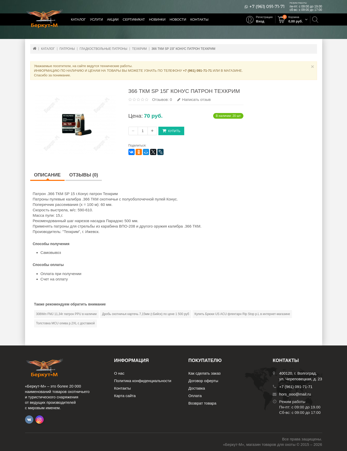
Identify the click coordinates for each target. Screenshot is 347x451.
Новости (178, 19)
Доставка (196, 388)
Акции (113, 19)
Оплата (195, 395)
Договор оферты (203, 380)
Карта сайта (125, 395)
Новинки (157, 19)
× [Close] (312, 66)
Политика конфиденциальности (142, 380)
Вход (260, 21)
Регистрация (264, 17)
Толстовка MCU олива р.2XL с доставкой (65, 323)
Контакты (199, 19)
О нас (119, 373)
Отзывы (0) (83, 175)
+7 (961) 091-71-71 (266, 6)
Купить (171, 130)
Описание (47, 175)
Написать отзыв (194, 99)
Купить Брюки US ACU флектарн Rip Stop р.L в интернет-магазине (242, 314)
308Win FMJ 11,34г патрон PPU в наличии (66, 314)
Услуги (96, 19)
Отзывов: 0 (162, 99)
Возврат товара (202, 403)
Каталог (78, 19)
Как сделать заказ (204, 373)
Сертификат (134, 19)
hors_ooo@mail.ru (295, 394)
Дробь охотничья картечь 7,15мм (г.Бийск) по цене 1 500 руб (145, 314)
